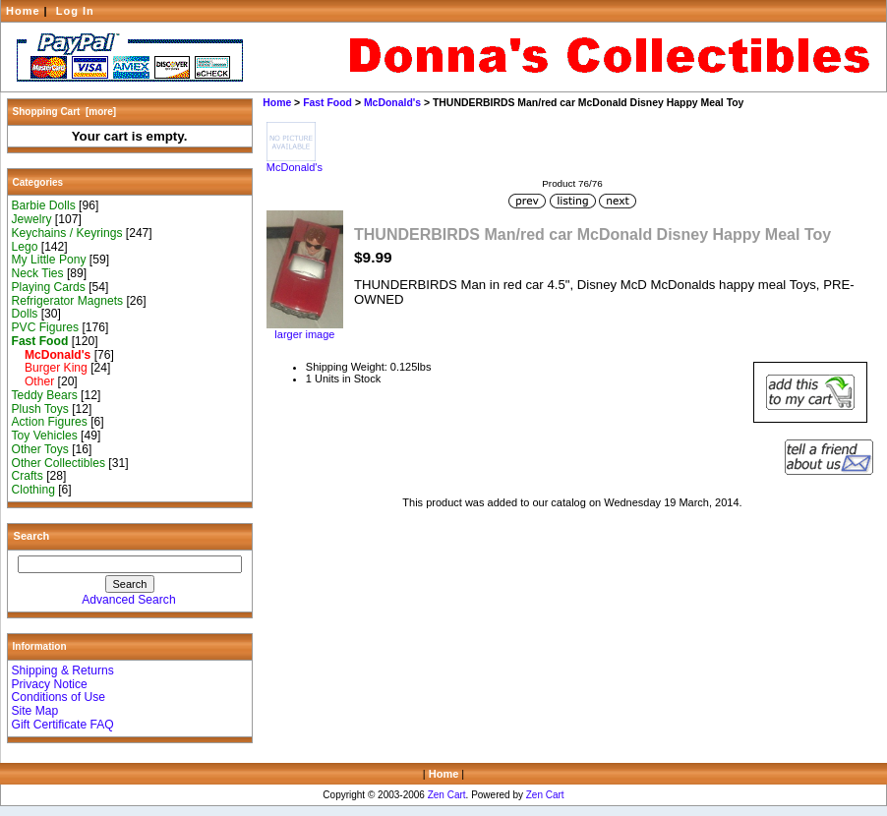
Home (23, 11)
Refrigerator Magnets (68, 301)
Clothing (33, 489)
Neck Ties (38, 273)
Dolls (25, 314)
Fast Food (327, 102)
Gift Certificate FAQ (63, 724)
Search (32, 536)
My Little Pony (49, 259)
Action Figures (50, 422)
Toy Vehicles (45, 435)
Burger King (50, 368)
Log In (75, 11)
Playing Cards (49, 287)
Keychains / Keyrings (67, 233)
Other (33, 381)
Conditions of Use (58, 697)
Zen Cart (447, 794)
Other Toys (40, 449)
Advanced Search (128, 600)
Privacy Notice (50, 684)
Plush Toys (40, 409)
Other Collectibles (58, 463)
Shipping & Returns (63, 670)
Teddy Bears (45, 395)
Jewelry (32, 219)
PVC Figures (46, 327)
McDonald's (392, 102)
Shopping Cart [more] (65, 111)
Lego (25, 247)
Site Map (35, 711)
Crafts (27, 476)
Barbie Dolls (44, 205)
